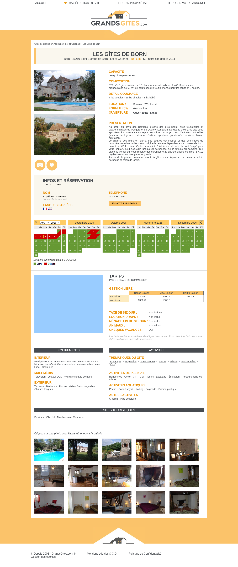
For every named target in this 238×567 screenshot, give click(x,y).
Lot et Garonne (72, 44)
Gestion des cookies (43, 556)
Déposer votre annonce (187, 3)
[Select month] (45, 222)
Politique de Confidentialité (145, 553)
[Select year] (55, 222)
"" (115, 361)
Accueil (41, 3)
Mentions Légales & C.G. (102, 553)
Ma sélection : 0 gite (84, 3)
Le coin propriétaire (134, 3)
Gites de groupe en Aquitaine (48, 44)
